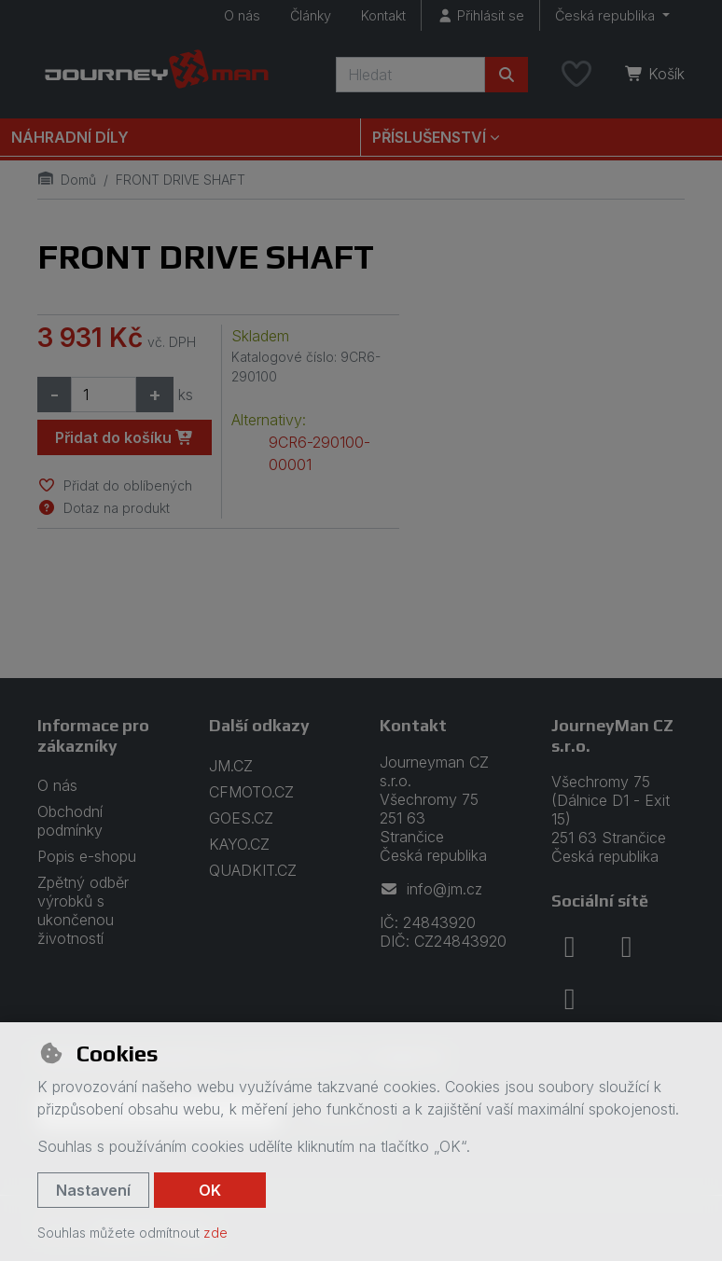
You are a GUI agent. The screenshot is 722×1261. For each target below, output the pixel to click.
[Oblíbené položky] (576, 74)
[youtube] (570, 999)
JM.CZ (231, 765)
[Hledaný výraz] (410, 74)
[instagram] (627, 946)
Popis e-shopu (86, 856)
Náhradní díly (70, 137)
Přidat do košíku (124, 437)
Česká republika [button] (607, 15)
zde (215, 1232)
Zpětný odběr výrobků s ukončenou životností (83, 910)
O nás (242, 15)
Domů (66, 179)
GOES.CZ (241, 818)
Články (310, 15)
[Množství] (103, 394)
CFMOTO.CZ (251, 792)
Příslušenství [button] (429, 137)
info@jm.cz (431, 889)
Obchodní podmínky (70, 820)
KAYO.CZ (239, 844)
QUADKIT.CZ (253, 870)
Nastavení (93, 1190)
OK (210, 1190)
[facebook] (570, 946)
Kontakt (383, 15)
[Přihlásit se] (480, 15)
